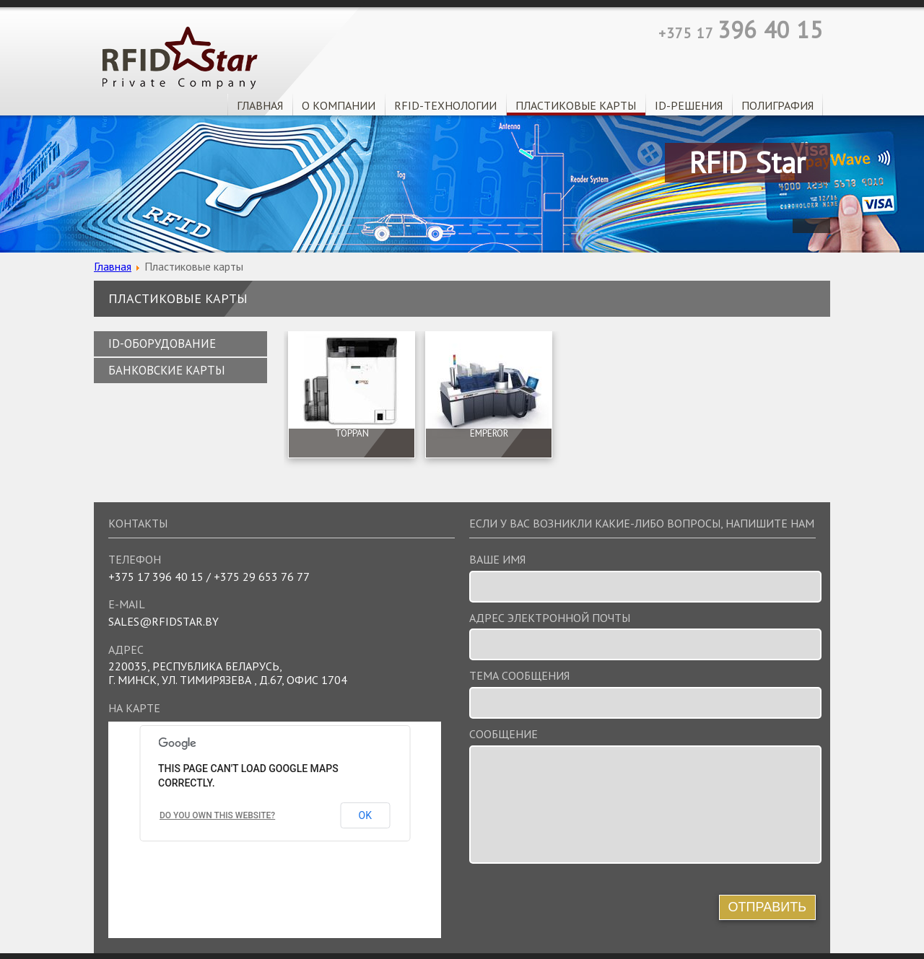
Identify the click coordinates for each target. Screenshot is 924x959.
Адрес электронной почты (549, 618)
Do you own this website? (217, 815)
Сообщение (503, 734)
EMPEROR (489, 434)
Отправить (767, 907)
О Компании (338, 105)
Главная (260, 105)
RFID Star (180, 57)
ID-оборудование (162, 343)
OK (365, 815)
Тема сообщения (519, 676)
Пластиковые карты (575, 105)
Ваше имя (497, 559)
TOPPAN (352, 434)
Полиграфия (777, 105)
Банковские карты (166, 370)
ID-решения (689, 105)
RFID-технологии (445, 105)
